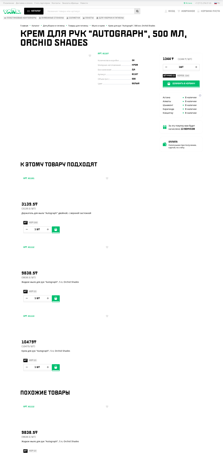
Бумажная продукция (15, 376)
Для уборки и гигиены (15, 395)
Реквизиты (57, 381)
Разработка (192, 443)
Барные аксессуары (14, 381)
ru (217, 3)
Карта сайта (182, 434)
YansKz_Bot (190, 396)
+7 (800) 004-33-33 (198, 378)
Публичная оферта (185, 429)
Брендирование (60, 399)
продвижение (194, 445)
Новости (84, 3)
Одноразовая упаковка (16, 368)
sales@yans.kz (194, 408)
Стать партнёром (42, 3)
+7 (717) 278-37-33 (198, 372)
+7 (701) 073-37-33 (198, 384)
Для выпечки (10, 386)
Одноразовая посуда (15, 372)
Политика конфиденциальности (191, 431)
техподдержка (203, 443)
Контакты (56, 3)
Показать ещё (111, 341)
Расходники (10, 399)
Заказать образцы (70, 3)
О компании (8, 3)
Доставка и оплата (24, 3)
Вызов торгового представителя (70, 390)
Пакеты (7, 390)
